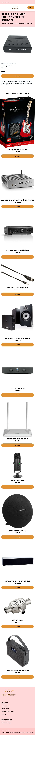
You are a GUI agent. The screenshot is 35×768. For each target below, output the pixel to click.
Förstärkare (13, 63)
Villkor (11, 732)
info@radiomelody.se (5, 1)
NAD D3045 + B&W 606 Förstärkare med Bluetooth (17, 338)
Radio (8, 63)
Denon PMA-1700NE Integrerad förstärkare (17, 250)
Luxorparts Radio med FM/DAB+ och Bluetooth (18, 670)
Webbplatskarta (29, 732)
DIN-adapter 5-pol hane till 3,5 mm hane (17, 288)
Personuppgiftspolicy (19, 732)
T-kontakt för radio (17, 620)
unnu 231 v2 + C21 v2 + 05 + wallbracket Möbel (17, 581)
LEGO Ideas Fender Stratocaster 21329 (17, 150)
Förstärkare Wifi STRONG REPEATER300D (17, 439)
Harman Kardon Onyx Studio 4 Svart (17, 531)
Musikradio (6, 708)
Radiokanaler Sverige (8, 711)
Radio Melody (6, 706)
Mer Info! (17, 75)
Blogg (4, 714)
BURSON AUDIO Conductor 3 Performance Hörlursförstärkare (17, 200)
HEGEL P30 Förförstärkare (17, 388)
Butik (30, 7)
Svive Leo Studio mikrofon (17, 480)
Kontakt (7, 732)
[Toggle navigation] (2, 7)
